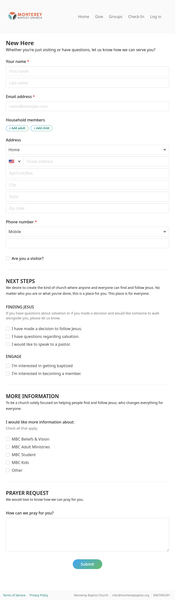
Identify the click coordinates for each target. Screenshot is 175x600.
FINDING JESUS (20, 307)
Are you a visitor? (28, 258)
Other (17, 470)
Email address (20, 96)
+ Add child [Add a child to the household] (41, 128)
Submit (87, 564)
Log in (155, 16)
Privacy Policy (39, 595)
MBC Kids (20, 462)
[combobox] (96, 161)
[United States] (15, 161)
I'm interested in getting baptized (42, 365)
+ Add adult (17, 128)
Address (13, 140)
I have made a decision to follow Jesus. (47, 328)
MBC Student (24, 454)
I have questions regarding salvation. (45, 336)
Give (99, 16)
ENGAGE (13, 356)
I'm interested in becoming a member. (46, 373)
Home (83, 16)
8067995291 (161, 595)
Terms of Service (14, 595)
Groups (115, 16)
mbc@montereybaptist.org (130, 595)
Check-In (136, 16)
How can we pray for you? (30, 513)
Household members (25, 120)
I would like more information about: (40, 422)
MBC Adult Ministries (31, 446)
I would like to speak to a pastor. (41, 344)
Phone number (21, 222)
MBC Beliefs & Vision (30, 439)
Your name (17, 61)
